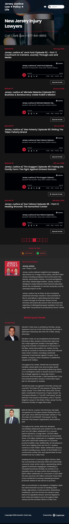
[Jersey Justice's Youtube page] (45, 7)
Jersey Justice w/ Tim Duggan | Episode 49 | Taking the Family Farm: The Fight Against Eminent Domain (34, 168)
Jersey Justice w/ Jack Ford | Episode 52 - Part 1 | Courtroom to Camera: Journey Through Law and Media (31, 55)
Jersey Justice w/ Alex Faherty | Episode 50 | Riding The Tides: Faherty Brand (34, 130)
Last (45, 240)
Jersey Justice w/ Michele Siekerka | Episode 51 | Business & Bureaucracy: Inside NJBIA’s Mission (30, 93)
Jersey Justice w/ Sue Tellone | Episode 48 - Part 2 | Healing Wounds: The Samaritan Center (32, 205)
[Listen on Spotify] (41, 254)
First (24, 240)
